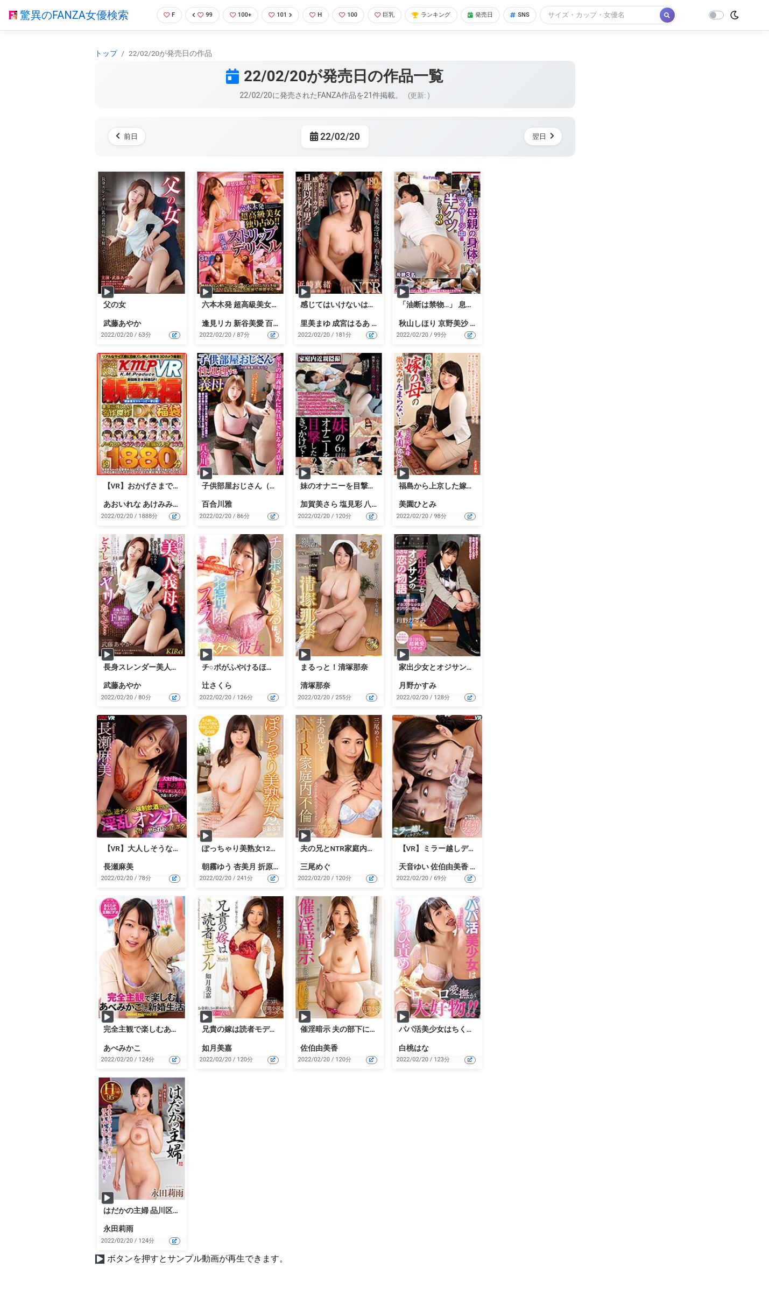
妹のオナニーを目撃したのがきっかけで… (370, 485)
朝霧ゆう (217, 866)
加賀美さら (319, 504)
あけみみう (161, 504)
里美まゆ (315, 323)
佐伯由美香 (449, 866)
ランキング (441, 15)
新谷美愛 (249, 323)
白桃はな (414, 1048)
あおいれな (122, 504)
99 (195, 15)
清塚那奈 (315, 685)
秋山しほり (417, 323)
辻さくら (217, 685)
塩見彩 (351, 504)
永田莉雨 (118, 1228)
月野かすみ (417, 685)
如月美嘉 (217, 1048)
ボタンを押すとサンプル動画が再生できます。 (197, 1258)
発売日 (495, 15)
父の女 (114, 304)
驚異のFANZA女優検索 (69, 15)
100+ (236, 15)
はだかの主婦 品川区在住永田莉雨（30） (172, 1210)
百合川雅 (280, 323)
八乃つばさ (382, 504)
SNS (538, 15)
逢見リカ (217, 323)
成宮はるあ (351, 323)
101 (279, 15)
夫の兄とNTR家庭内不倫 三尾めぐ (357, 848)
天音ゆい (414, 866)
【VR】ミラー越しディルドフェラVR (461, 848)
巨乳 (390, 15)
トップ (106, 53)
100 (351, 15)
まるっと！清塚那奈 (334, 667)
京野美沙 (453, 323)
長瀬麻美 (118, 866)
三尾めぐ (315, 866)
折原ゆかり (276, 866)
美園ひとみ (417, 504)
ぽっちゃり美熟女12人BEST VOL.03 (261, 848)
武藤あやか (122, 323)
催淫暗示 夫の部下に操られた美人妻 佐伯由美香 (381, 1029)
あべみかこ (122, 1048)
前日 (129, 136)
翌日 (541, 136)
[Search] (619, 15)
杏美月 (245, 866)
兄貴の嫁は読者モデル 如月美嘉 (255, 1029)
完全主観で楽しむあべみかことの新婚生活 (174, 1029)
